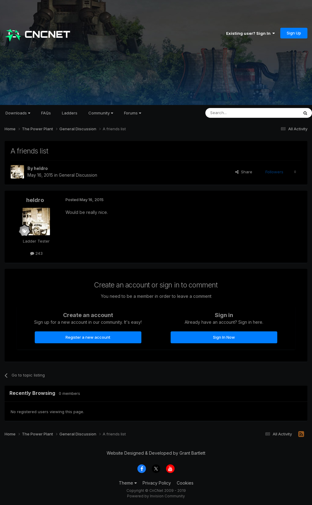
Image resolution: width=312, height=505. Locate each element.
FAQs (46, 112)
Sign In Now (224, 337)
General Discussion (78, 175)
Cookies (185, 482)
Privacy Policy (157, 482)
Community (100, 112)
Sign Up (294, 33)
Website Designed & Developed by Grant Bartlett (156, 453)
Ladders (69, 112)
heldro (41, 168)
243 (36, 253)
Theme (128, 482)
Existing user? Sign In (250, 33)
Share (243, 171)
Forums (132, 112)
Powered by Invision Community (156, 496)
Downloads (17, 112)
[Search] (236, 113)
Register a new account (88, 337)
